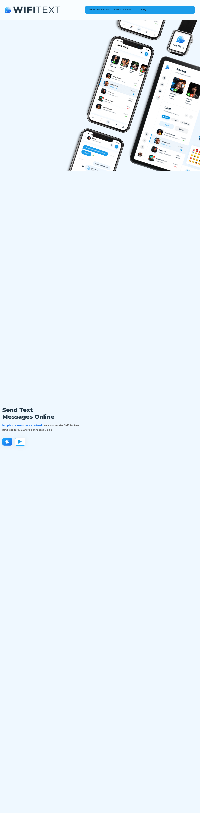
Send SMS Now (99, 9)
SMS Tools (121, 9)
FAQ (143, 9)
